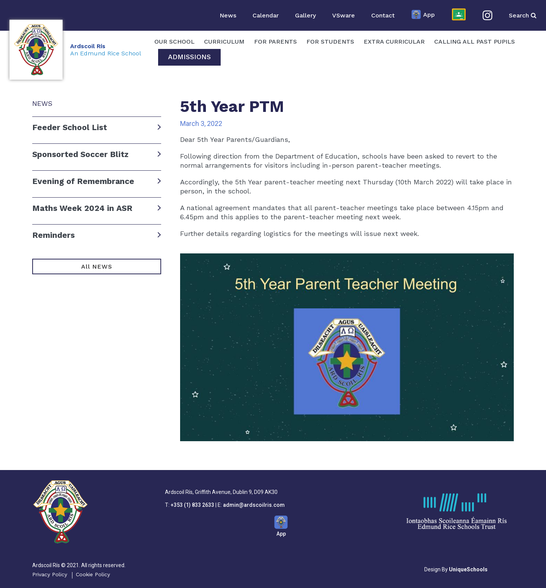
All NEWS (96, 266)
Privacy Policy (49, 574)
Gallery (305, 15)
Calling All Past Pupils (474, 41)
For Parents (275, 41)
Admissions (189, 57)
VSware (343, 15)
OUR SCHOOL (174, 41)
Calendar (266, 15)
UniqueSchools (468, 569)
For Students (330, 41)
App (423, 15)
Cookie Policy (93, 574)
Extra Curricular (394, 41)
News (228, 15)
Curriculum (224, 41)
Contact (383, 15)
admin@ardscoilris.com (254, 505)
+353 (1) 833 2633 (192, 505)
